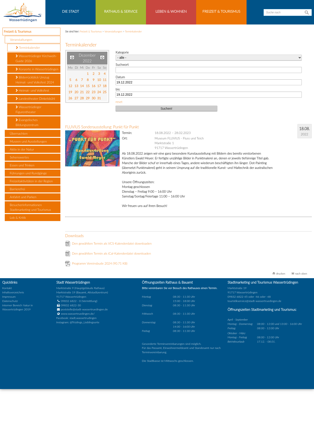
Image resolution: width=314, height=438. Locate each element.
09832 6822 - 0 (68, 350)
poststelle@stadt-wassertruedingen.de (84, 358)
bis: (118, 138)
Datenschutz (10, 350)
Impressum (9, 345)
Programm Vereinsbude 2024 (99, 312)
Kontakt (7, 337)
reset (119, 151)
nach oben (301, 322)
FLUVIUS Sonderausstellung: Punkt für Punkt (102, 176)
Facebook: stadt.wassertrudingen (76, 367)
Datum (120, 126)
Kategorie (122, 101)
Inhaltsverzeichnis (13, 341)
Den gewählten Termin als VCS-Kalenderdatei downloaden (112, 292)
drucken (280, 322)
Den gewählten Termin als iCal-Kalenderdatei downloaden (111, 302)
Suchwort (122, 113)
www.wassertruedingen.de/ (78, 362)
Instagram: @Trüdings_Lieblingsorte (77, 371)
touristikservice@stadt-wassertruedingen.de (254, 350)
